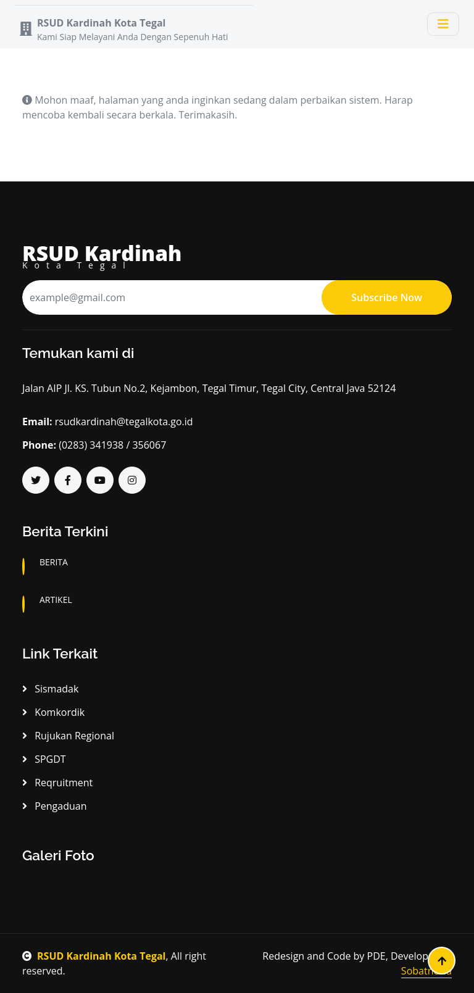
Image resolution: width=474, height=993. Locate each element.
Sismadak (50, 689)
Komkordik (53, 712)
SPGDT (44, 759)
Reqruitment (57, 782)
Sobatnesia (426, 971)
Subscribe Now (386, 297)
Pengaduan (54, 806)
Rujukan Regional (68, 735)
